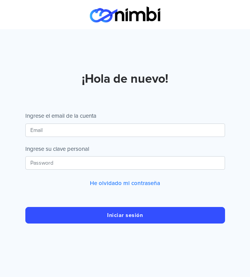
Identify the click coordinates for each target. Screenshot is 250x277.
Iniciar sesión (125, 215)
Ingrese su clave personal (57, 148)
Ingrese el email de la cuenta (60, 115)
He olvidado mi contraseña (125, 183)
